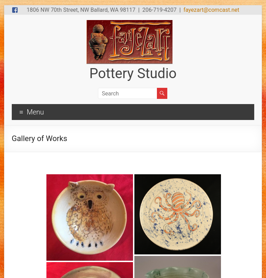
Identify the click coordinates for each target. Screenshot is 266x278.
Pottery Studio (133, 73)
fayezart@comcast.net (211, 10)
